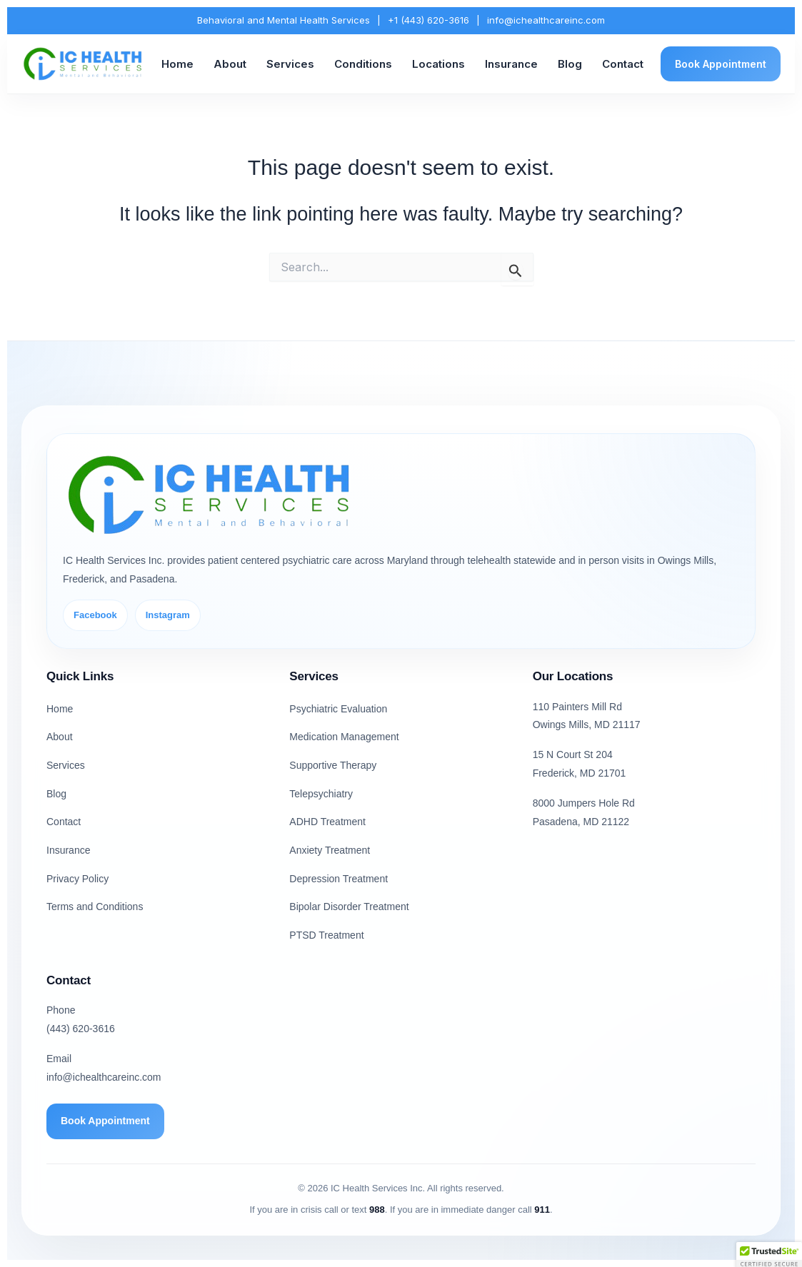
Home (177, 64)
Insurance (511, 64)
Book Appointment (720, 64)
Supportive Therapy (332, 765)
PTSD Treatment (326, 935)
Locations (438, 64)
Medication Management (344, 736)
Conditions (363, 64)
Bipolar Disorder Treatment (348, 906)
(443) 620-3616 (80, 1028)
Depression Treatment (338, 878)
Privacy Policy (77, 878)
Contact (622, 64)
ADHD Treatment (327, 821)
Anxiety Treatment (329, 850)
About (230, 64)
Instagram (168, 615)
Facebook (95, 615)
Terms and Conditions (94, 906)
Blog (570, 64)
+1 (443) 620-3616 (428, 20)
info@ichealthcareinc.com (546, 20)
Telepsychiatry (321, 793)
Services (290, 64)
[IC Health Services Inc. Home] (82, 64)
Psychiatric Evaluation (338, 709)
